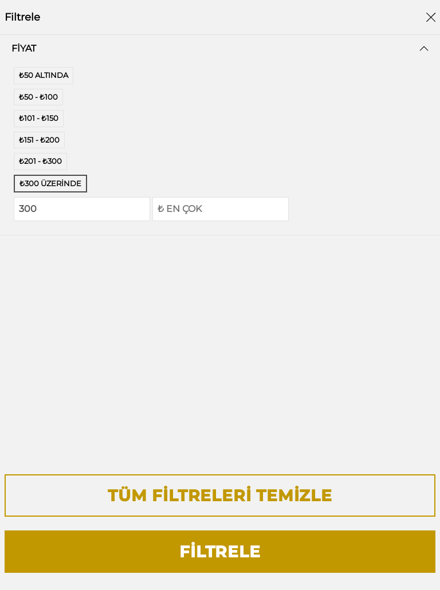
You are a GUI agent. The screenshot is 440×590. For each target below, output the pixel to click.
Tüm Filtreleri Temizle (220, 495)
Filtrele (219, 551)
